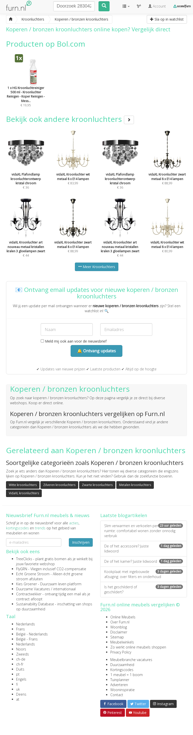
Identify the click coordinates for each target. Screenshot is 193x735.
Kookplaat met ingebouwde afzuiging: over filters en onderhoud (143, 574)
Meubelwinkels (122, 642)
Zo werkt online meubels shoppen (138, 647)
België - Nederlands (32, 634)
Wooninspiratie (122, 689)
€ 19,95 (26, 87)
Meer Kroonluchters (96, 266)
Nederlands (25, 624)
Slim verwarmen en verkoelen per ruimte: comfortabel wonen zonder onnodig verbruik (143, 530)
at (17, 699)
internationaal (64, 589)
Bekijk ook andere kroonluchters (70, 119)
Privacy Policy (120, 652)
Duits (20, 669)
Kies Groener (26, 584)
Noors (21, 649)
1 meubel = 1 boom (126, 674)
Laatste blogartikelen (123, 515)
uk (18, 689)
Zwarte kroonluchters (97, 485)
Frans (20, 629)
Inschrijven (80, 542)
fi (17, 684)
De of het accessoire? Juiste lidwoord (143, 548)
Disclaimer (118, 632)
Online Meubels (122, 617)
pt (18, 674)
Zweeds (22, 654)
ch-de (20, 659)
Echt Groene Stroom (33, 573)
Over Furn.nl (119, 622)
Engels (21, 679)
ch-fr (19, 664)
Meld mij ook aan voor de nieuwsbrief (74, 341)
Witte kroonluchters (23, 485)
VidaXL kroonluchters (24, 493)
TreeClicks (24, 558)
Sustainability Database (35, 604)
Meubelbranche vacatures (131, 659)
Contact (116, 694)
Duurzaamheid (122, 664)
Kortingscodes (121, 669)
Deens (21, 694)
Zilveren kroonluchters (59, 485)
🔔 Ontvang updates (96, 351)
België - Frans (27, 639)
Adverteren (119, 684)
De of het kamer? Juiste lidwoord (143, 561)
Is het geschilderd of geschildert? (143, 589)
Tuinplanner (119, 679)
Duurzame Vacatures (33, 589)
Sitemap (117, 637)
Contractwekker (28, 594)
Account (157, 6)
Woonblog (118, 627)
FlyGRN (21, 568)
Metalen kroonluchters (135, 485)
